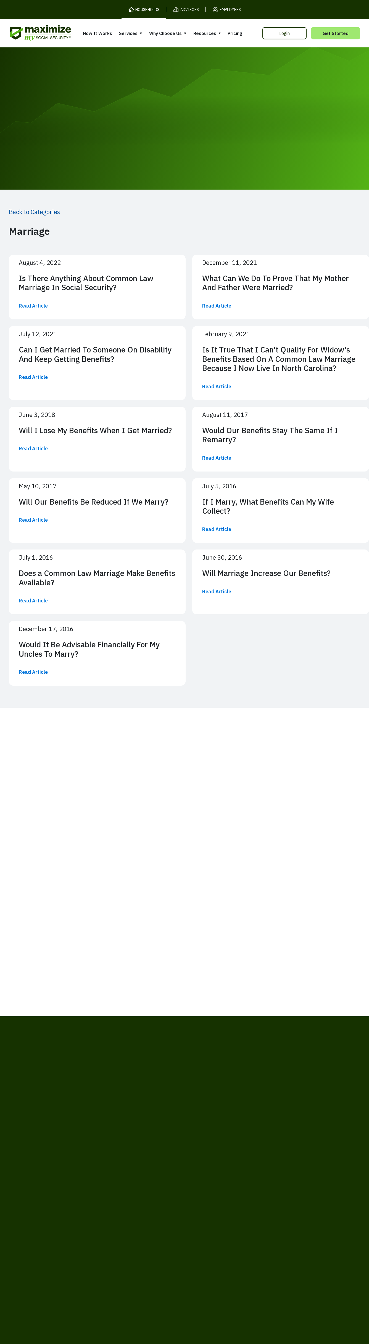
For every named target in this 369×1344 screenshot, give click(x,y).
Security (142, 1254)
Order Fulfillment (213, 1254)
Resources (204, 33)
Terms (70, 1254)
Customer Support (260, 1254)
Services (128, 33)
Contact (297, 1254)
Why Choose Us (165, 33)
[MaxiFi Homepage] (29, 33)
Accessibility (172, 1254)
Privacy (93, 1254)
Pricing (235, 33)
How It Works (97, 33)
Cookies (117, 1254)
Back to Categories (34, 212)
